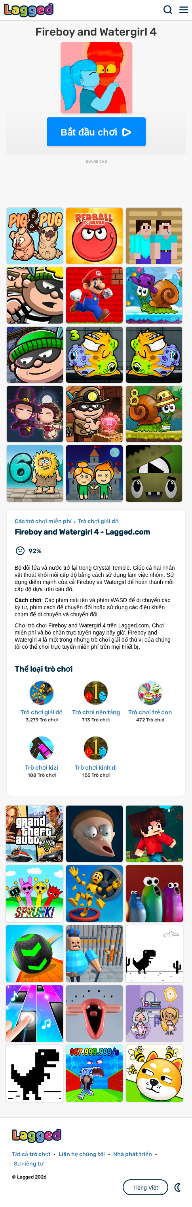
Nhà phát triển (132, 1154)
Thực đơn (184, 10)
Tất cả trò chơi (31, 1154)
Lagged (29, 10)
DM (178, 1187)
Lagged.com (37, 1136)
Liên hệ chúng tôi (82, 1154)
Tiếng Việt (145, 1187)
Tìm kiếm (168, 10)
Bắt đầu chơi (89, 132)
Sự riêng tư (29, 1163)
